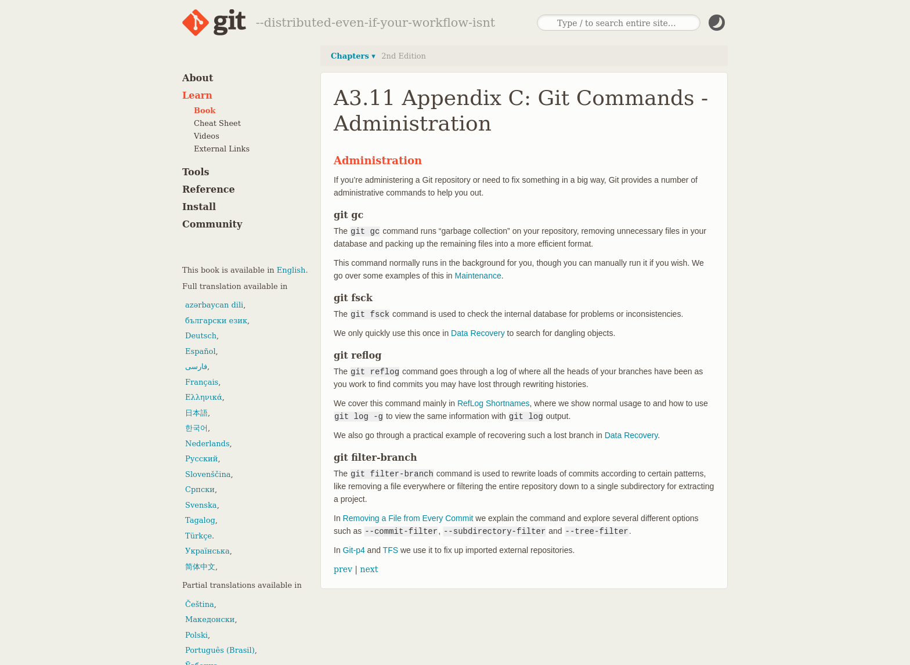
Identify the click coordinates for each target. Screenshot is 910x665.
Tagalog (200, 520)
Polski (196, 635)
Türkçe (198, 536)
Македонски (209, 619)
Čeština (199, 604)
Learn (197, 95)
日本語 (196, 413)
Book (204, 110)
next (369, 569)
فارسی (196, 366)
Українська (207, 551)
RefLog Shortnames (493, 403)
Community (212, 224)
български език (216, 320)
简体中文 (200, 566)
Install (199, 206)
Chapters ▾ (353, 56)
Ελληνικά (203, 397)
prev (343, 569)
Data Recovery (478, 333)
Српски (200, 489)
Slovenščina (208, 474)
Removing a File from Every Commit (408, 518)
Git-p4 (354, 550)
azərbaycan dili (214, 305)
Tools (196, 172)
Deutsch (200, 335)
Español (200, 351)
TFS (390, 550)
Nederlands (207, 443)
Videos (206, 136)
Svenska (201, 505)
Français (201, 382)
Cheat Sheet (217, 123)
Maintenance (478, 275)
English (291, 270)
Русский (201, 458)
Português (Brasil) (220, 650)
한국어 (196, 428)
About (197, 78)
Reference (208, 189)
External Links (222, 148)
